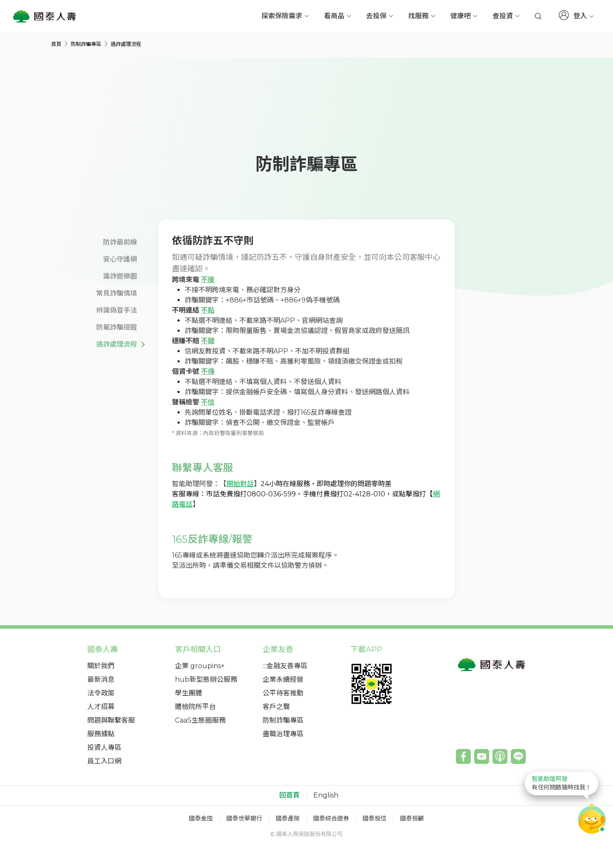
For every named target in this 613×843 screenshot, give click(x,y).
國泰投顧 (412, 818)
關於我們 (101, 666)
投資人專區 (104, 747)
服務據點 (101, 734)
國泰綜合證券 (331, 818)
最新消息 (101, 679)
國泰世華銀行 (244, 818)
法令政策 (101, 693)
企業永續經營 (283, 679)
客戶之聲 (276, 707)
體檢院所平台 (195, 707)
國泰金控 (201, 818)
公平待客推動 (283, 693)
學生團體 (188, 693)
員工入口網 (104, 761)
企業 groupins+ (200, 666)
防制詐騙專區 (283, 720)
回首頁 (289, 795)
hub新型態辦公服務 (206, 679)
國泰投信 (375, 818)
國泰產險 (288, 818)
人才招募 (101, 707)
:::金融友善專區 (285, 666)
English (325, 795)
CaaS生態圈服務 (200, 720)
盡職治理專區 (283, 734)
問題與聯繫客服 (111, 720)
